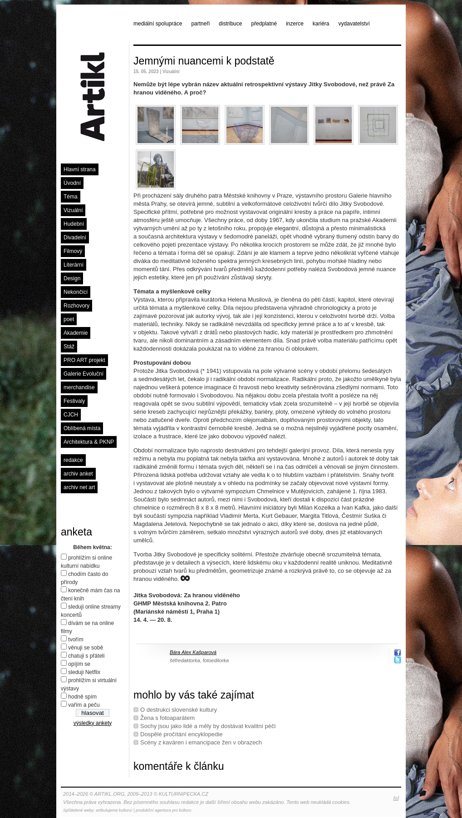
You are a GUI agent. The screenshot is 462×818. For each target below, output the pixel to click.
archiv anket (78, 474)
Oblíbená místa (82, 428)
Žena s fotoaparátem (167, 717)
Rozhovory (76, 305)
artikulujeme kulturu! (114, 810)
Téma (71, 196)
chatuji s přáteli (86, 656)
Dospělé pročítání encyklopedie (181, 734)
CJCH (71, 414)
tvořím (75, 639)
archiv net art (79, 487)
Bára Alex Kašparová (193, 652)
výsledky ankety (93, 723)
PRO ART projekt (84, 360)
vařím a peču (83, 705)
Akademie (76, 333)
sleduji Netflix (84, 672)
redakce (73, 460)
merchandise (79, 387)
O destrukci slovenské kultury (178, 709)
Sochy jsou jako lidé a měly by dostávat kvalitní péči (207, 726)
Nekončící (76, 292)
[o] (396, 798)
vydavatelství (354, 23)
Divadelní (75, 237)
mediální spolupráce (157, 23)
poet (69, 319)
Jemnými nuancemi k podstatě (204, 61)
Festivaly (74, 401)
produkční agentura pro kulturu (164, 810)
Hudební (74, 224)
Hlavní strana (80, 169)
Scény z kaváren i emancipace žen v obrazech (201, 742)
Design (72, 278)
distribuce (230, 23)
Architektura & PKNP (89, 442)
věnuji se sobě (85, 647)
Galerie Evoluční (83, 374)
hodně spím (82, 697)
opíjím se (79, 664)
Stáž (69, 346)
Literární (74, 265)
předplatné (264, 23)
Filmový (73, 251)
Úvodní (72, 183)
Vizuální (73, 210)
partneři (200, 23)
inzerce (295, 23)
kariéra (321, 23)
